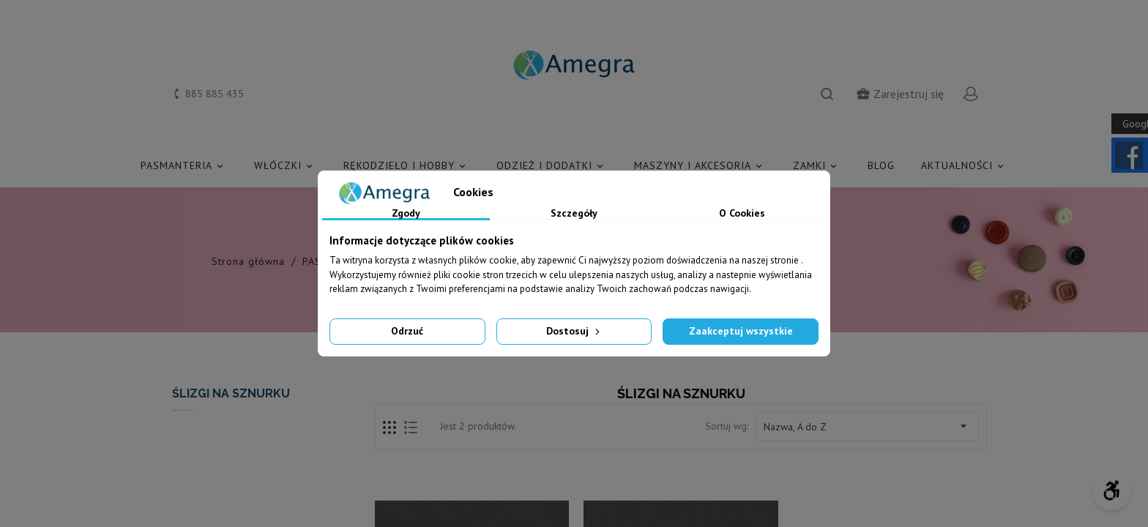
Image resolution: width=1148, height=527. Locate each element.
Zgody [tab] (406, 214)
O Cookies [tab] (742, 214)
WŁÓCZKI (285, 165)
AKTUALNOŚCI (964, 165)
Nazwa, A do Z (867, 426)
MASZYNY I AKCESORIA (700, 165)
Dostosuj (574, 330)
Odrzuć (407, 330)
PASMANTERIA (184, 165)
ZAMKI (817, 165)
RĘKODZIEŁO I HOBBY (406, 165)
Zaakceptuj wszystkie (741, 330)
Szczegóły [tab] (574, 214)
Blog (881, 165)
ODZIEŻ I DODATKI (552, 165)
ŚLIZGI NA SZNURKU (231, 393)
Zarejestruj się (900, 93)
